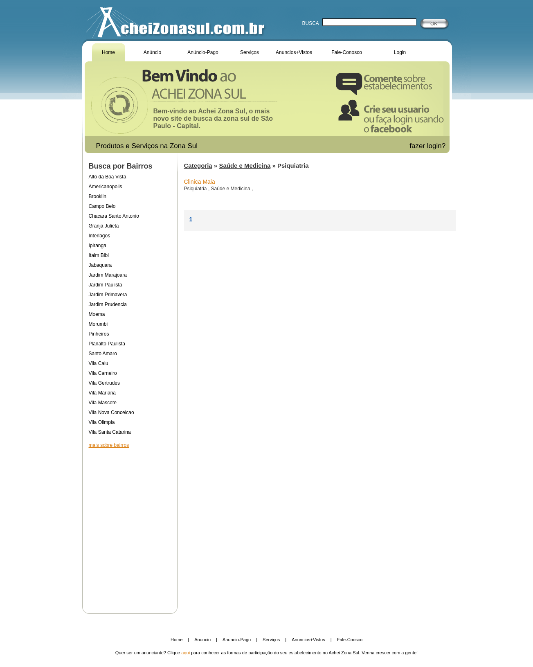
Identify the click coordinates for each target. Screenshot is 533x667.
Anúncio (152, 52)
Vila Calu (98, 363)
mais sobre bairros (109, 445)
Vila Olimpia (102, 422)
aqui (185, 652)
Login (400, 52)
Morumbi (98, 324)
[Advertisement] (130, 525)
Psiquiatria (196, 189)
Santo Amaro (103, 353)
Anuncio (202, 639)
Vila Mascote (103, 403)
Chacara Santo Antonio (114, 216)
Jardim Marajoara (108, 275)
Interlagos (99, 236)
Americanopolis (105, 186)
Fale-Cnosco (349, 639)
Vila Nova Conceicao (111, 412)
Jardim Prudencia (108, 304)
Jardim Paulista (105, 285)
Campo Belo (102, 206)
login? (437, 146)
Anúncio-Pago (202, 52)
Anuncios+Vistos (294, 52)
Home (108, 52)
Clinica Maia (199, 181)
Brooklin (97, 196)
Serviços (249, 52)
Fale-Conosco (346, 52)
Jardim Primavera (108, 294)
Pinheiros (99, 334)
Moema (97, 314)
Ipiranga (97, 245)
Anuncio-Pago (237, 639)
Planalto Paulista (107, 344)
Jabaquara (100, 265)
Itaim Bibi (99, 255)
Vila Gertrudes (104, 383)
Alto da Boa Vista (107, 177)
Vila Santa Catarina (110, 432)
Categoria (198, 165)
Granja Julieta (104, 226)
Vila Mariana (102, 393)
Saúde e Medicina (244, 165)
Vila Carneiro (103, 373)
